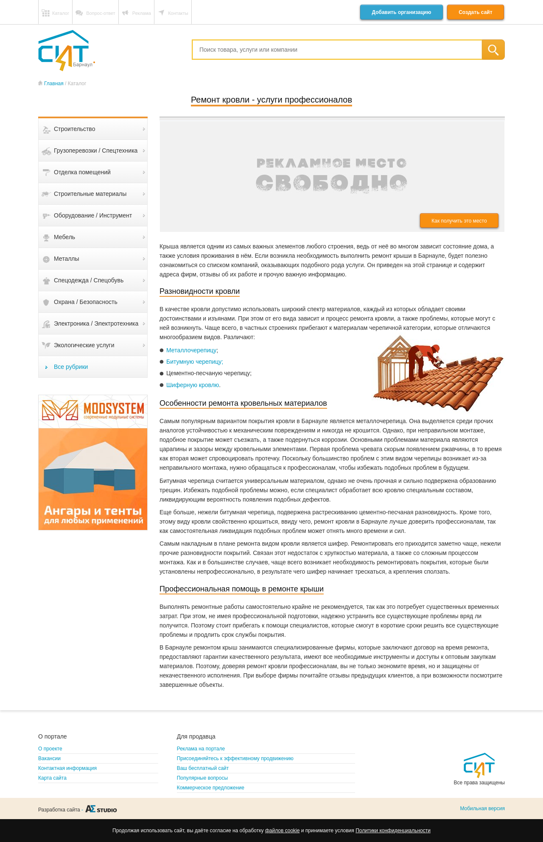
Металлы (66, 258)
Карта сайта (52, 778)
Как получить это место (459, 221)
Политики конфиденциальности (393, 831)
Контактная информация (67, 768)
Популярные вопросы (202, 778)
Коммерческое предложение (210, 788)
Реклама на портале (201, 749)
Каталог (60, 13)
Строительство (74, 128)
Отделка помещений (82, 172)
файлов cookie (282, 831)
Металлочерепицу (191, 350)
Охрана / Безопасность (86, 301)
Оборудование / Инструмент (93, 215)
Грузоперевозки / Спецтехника (95, 150)
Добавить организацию (401, 12)
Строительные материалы (90, 193)
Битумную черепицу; (194, 361)
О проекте (50, 749)
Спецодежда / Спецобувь (88, 280)
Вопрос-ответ (100, 13)
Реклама (141, 13)
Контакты (178, 13)
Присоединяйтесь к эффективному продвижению (235, 758)
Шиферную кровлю (192, 385)
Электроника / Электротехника (96, 323)
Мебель (64, 237)
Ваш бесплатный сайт (203, 768)
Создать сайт (475, 12)
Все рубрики (71, 366)
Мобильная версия (482, 808)
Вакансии (49, 758)
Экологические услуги (84, 345)
